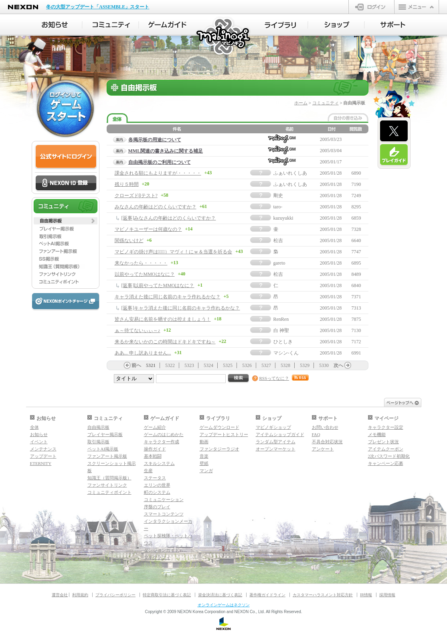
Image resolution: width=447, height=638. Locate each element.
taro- (278, 207)
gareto (279, 263)
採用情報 (387, 595)
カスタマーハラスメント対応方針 (323, 595)
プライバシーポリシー (115, 595)
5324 (208, 365)
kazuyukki (283, 218)
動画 (204, 441)
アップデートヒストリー (224, 434)
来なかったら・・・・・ (141, 263)
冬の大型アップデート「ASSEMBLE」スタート (97, 7)
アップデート (43, 456)
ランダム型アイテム (275, 441)
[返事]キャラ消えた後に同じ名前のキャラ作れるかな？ (180, 308)
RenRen (281, 319)
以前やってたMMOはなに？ (145, 274)
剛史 (278, 195)
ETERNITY (41, 463)
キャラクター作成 (161, 441)
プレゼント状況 (383, 441)
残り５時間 (127, 184)
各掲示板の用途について (154, 140)
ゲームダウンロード (219, 427)
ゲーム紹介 (155, 427)
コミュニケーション (164, 499)
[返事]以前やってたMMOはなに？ (157, 285)
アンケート (323, 448)
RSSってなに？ (274, 378)
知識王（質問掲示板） (109, 477)
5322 (170, 365)
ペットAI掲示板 (103, 448)
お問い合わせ (325, 427)
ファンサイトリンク (107, 485)
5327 (266, 365)
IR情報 (366, 595)
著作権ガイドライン (267, 595)
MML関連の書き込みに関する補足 (165, 151)
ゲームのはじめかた (164, 434)
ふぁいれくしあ (290, 173)
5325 (228, 365)
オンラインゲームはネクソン (224, 605)
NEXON (23, 7)
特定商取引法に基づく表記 (167, 595)
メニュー (416, 7)
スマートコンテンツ (164, 514)
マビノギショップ (273, 427)
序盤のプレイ (157, 506)
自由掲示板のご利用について (159, 162)
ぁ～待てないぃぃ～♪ (137, 330)
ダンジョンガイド (161, 550)
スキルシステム (159, 463)
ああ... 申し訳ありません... (143, 353)
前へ (136, 365)
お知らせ (39, 434)
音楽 (204, 456)
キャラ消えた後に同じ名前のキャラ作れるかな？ (167, 297)
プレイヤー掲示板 (105, 434)
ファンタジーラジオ (219, 448)
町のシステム (157, 492)
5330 (324, 365)
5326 (247, 365)
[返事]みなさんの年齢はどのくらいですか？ (168, 218)
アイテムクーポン (385, 448)
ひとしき (283, 341)
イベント (39, 441)
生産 (148, 470)
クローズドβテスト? (136, 195)
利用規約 (80, 595)
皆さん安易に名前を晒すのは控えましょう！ (163, 319)
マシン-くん (286, 353)
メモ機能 (377, 434)
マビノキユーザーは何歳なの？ (148, 229)
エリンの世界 (157, 485)
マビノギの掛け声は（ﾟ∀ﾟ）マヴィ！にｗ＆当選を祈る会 (174, 252)
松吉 (278, 240)
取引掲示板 (98, 441)
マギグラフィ (157, 557)
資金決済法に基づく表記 (220, 595)
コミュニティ (325, 102)
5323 (189, 365)
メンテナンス (43, 448)
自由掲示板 (98, 427)
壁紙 (204, 463)
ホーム (300, 102)
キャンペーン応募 (385, 463)
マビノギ (224, 36)
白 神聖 (281, 330)
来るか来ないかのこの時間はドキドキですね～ (165, 341)
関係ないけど (129, 240)
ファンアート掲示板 (107, 456)
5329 (304, 365)
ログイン (371, 7)
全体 (34, 427)
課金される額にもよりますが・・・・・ (158, 173)
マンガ (206, 470)
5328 (285, 365)
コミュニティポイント (109, 492)
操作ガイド (155, 448)
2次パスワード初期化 (389, 456)
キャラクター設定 (385, 427)
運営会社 (60, 595)
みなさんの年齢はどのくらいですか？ (155, 207)
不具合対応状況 (327, 441)
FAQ (316, 434)
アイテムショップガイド (280, 434)
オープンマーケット (275, 448)
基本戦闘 (153, 456)
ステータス (155, 477)
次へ (338, 365)
